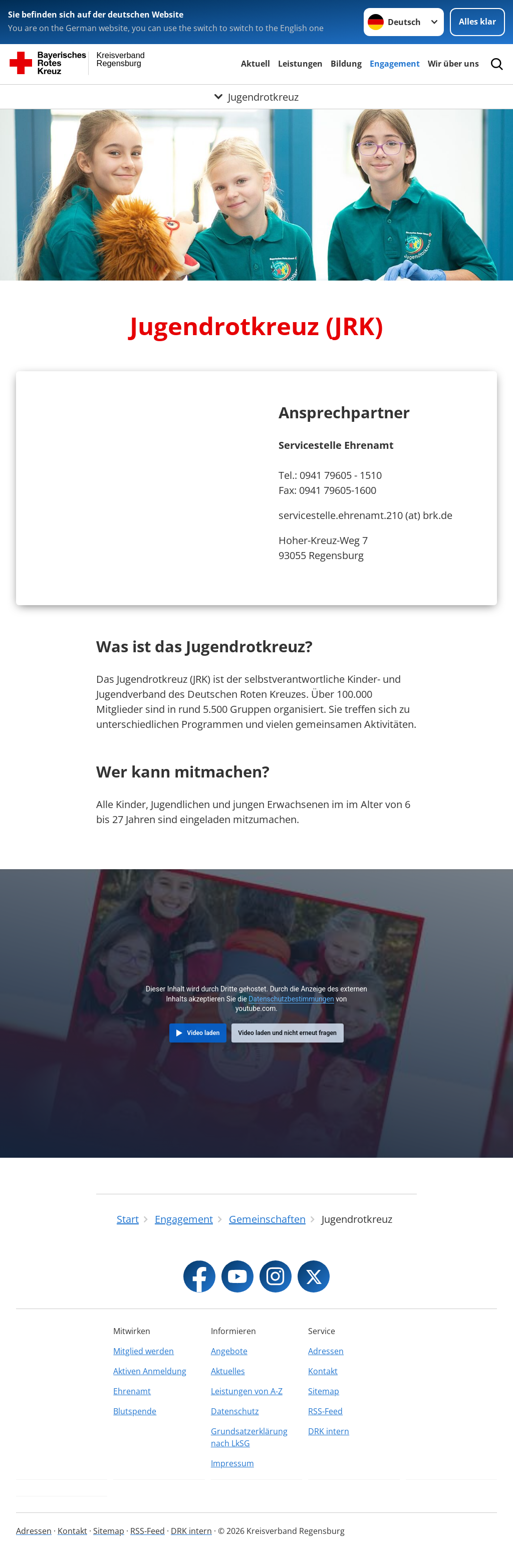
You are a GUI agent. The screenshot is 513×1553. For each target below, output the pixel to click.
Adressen (326, 1351)
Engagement (395, 63)
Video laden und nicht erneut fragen (287, 1033)
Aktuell (255, 63)
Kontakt (323, 1371)
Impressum (232, 1463)
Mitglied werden (143, 1351)
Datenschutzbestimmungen (291, 999)
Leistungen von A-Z (247, 1391)
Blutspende (134, 1411)
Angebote (229, 1351)
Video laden (203, 1033)
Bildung (346, 63)
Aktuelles (228, 1371)
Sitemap (323, 1391)
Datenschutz (235, 1411)
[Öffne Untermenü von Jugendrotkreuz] (256, 97)
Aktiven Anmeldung (149, 1371)
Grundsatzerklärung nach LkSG (249, 1437)
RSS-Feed (325, 1411)
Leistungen (300, 63)
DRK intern (328, 1431)
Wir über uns (453, 63)
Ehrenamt (132, 1391)
